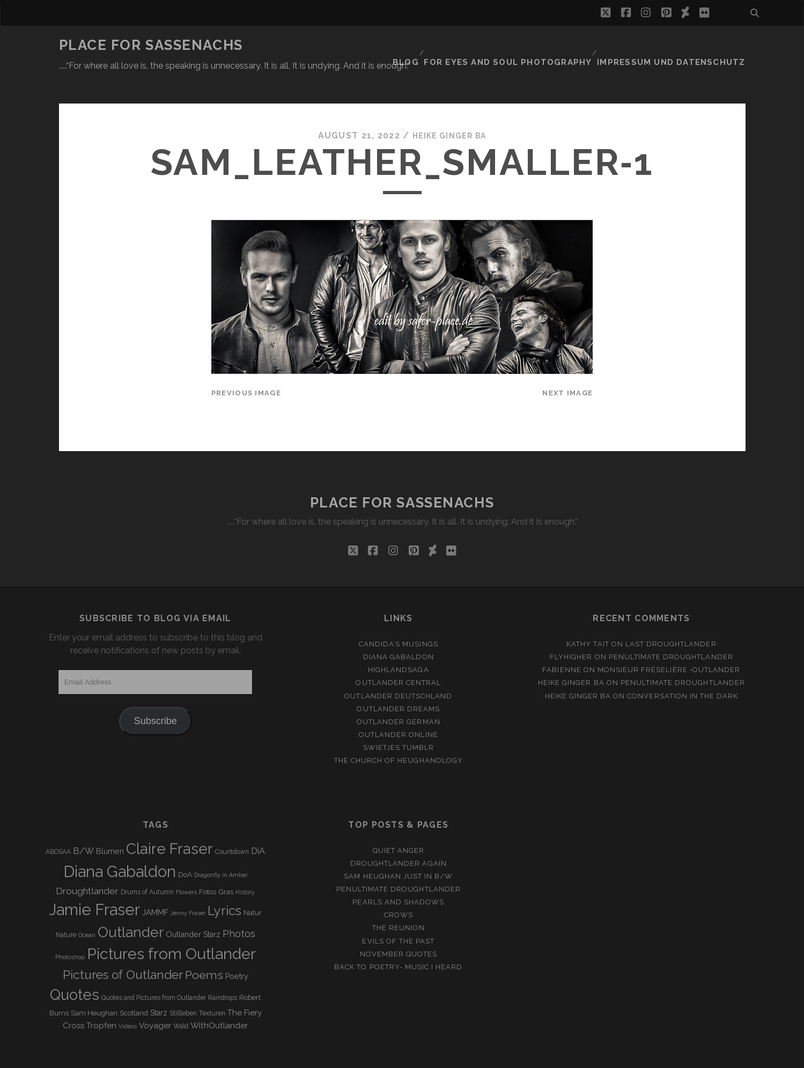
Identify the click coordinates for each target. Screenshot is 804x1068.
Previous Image (246, 367)
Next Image (567, 367)
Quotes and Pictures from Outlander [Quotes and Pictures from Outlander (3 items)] (153, 972)
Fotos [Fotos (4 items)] (207, 865)
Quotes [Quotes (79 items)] (74, 968)
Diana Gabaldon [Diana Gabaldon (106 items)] (119, 845)
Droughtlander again (398, 837)
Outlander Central (398, 657)
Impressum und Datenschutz (681, 45)
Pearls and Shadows (398, 876)
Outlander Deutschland (398, 670)
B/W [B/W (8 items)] (83, 825)
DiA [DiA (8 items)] (258, 825)
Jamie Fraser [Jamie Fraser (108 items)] (94, 883)
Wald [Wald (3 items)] (180, 1000)
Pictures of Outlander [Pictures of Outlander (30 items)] (123, 949)
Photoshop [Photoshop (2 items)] (70, 931)
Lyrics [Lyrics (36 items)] (224, 884)
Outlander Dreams (398, 683)
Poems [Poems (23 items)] (204, 949)
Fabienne (561, 644)
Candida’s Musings (398, 618)
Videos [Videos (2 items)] (128, 1000)
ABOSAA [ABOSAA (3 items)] (58, 825)
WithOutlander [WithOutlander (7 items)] (219, 999)
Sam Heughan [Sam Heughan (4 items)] (94, 987)
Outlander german (398, 695)
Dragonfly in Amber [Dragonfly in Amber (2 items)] (221, 848)
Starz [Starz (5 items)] (158, 986)
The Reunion (398, 902)
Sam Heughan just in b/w (398, 850)
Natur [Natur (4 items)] (253, 886)
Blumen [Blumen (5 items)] (110, 825)
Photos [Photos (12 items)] (239, 907)
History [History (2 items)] (245, 866)
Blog (435, 45)
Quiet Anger (398, 824)
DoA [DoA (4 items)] (185, 848)
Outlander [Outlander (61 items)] (131, 905)
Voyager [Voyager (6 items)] (155, 999)
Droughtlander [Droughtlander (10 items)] (87, 864)
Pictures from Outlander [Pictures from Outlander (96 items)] (171, 928)
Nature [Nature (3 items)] (66, 908)
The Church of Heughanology (398, 734)
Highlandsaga (398, 644)
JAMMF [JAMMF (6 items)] (155, 886)
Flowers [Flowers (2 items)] (186, 866)
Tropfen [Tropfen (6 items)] (101, 999)
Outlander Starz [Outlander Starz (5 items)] (193, 908)
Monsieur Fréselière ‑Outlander (669, 644)
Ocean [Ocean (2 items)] (86, 908)
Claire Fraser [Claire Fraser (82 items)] (169, 822)
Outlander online (398, 708)
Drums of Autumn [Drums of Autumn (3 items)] (147, 866)
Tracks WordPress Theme (356, 1056)
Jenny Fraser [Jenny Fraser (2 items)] (188, 886)
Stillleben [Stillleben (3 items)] (183, 987)
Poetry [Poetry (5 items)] (236, 950)
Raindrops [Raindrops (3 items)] (222, 972)
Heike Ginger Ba (449, 110)
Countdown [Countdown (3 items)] (232, 825)
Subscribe (155, 695)
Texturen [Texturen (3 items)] (212, 987)
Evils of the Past (398, 915)
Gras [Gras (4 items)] (225, 865)
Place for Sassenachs (151, 45)
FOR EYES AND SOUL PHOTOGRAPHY (531, 45)
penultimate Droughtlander (671, 631)
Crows (398, 889)
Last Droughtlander (671, 618)
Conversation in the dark (682, 670)
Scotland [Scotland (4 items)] (134, 987)
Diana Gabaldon (398, 631)
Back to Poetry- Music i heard (398, 941)
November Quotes (399, 928)
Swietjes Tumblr (398, 721)
